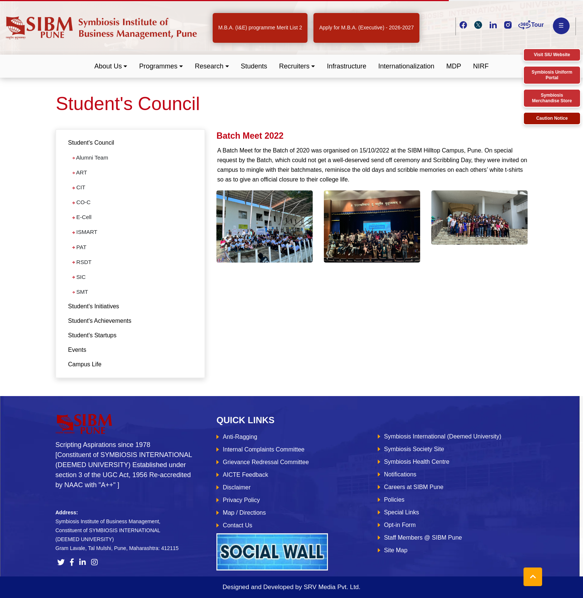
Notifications (400, 474)
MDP (453, 66)
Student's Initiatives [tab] (93, 306)
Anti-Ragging (240, 437)
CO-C (81, 202)
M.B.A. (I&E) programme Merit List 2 (260, 27)
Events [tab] (77, 350)
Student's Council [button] (91, 142)
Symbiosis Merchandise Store (552, 98)
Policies (394, 499)
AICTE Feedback (245, 475)
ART (79, 172)
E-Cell (81, 217)
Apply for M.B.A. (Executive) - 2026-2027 (366, 27)
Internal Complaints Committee (264, 449)
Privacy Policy (241, 500)
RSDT (81, 262)
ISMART (84, 232)
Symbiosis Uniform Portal (552, 75)
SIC (79, 277)
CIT (78, 187)
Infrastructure (346, 66)
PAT (79, 247)
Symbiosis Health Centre (417, 462)
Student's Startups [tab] (92, 335)
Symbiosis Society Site (414, 449)
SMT (80, 292)
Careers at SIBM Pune (414, 487)
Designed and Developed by (291, 587)
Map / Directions (244, 512)
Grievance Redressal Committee (266, 462)
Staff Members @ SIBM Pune (423, 537)
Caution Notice (552, 118)
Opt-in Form (400, 525)
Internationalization (406, 66)
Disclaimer (237, 487)
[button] (111, 66)
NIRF (481, 66)
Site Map (396, 550)
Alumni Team (90, 157)
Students (254, 66)
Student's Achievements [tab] (99, 321)
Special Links (401, 512)
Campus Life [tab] (85, 364)
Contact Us (237, 525)
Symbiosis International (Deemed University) (443, 436)
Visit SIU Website (552, 54)
